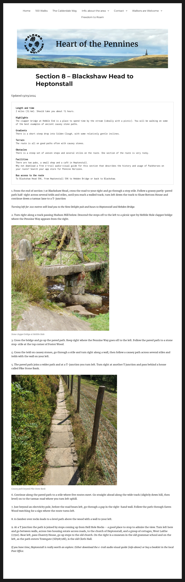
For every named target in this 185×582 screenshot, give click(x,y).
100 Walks (41, 10)
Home (26, 10)
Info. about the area (94, 10)
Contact (119, 10)
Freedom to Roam (92, 17)
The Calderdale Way (65, 10)
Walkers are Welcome (145, 10)
